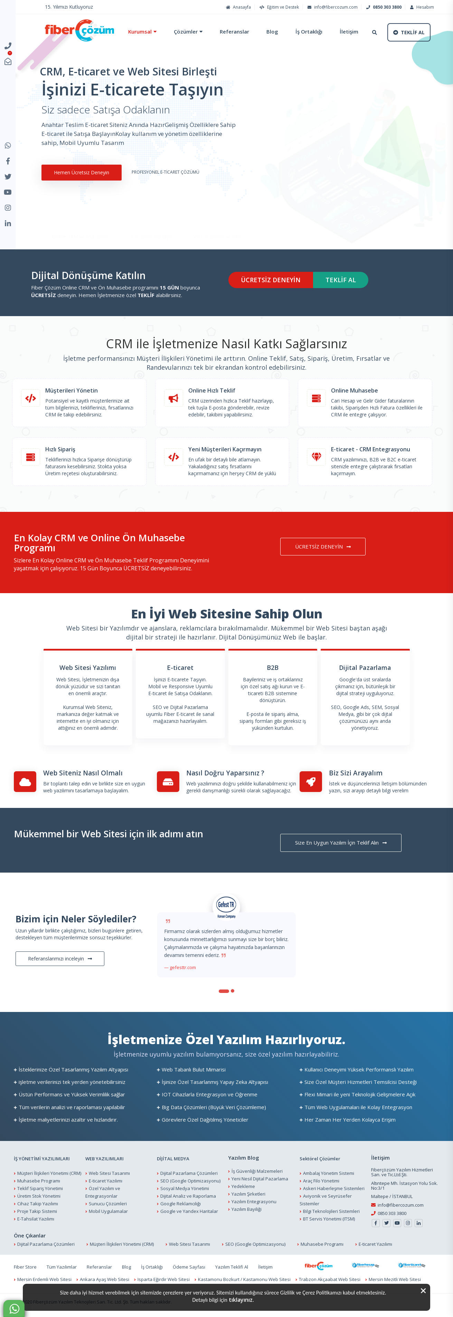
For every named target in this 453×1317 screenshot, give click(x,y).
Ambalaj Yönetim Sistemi (328, 1173)
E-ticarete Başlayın (151, 216)
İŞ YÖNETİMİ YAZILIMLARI (42, 1158)
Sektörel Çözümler (320, 1158)
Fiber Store (25, 1267)
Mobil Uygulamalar (108, 1211)
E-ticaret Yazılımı (105, 1181)
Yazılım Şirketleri (248, 1194)
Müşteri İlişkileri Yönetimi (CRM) (49, 1173)
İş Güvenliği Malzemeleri (257, 1171)
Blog (272, 31)
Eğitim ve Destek (278, 7)
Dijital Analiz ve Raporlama (188, 1196)
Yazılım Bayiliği (247, 1209)
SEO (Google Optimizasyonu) (190, 1181)
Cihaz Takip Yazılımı (37, 1203)
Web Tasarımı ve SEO (218, 216)
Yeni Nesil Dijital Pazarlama (260, 1179)
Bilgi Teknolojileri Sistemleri (331, 1211)
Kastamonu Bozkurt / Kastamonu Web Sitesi (244, 1279)
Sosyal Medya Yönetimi (184, 1188)
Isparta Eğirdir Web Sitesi (164, 1279)
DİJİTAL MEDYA (173, 1158)
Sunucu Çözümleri (108, 1203)
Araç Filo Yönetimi (321, 1181)
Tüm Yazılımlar (62, 1267)
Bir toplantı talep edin (67, 783)
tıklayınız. (241, 1300)
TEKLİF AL (340, 280)
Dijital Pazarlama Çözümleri (189, 1173)
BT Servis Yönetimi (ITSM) (329, 1219)
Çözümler (186, 31)
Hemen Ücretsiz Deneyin (80, 172)
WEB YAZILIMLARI (104, 1158)
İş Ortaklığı (308, 31)
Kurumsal (140, 31)
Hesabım (421, 7)
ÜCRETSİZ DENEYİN (271, 280)
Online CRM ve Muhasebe (81, 216)
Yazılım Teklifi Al (231, 1267)
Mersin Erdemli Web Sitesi (44, 1279)
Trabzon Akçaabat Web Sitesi (329, 1279)
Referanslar (234, 31)
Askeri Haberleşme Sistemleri (334, 1188)
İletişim (349, 31)
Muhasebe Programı (38, 1181)
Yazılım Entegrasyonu (254, 1201)
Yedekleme (243, 1186)
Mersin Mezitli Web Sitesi (395, 1279)
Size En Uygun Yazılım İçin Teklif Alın (341, 842)
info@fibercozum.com (332, 7)
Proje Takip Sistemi (37, 1211)
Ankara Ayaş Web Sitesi (104, 1279)
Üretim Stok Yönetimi (38, 1196)
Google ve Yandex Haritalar (189, 1211)
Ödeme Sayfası (189, 1267)
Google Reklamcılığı (180, 1203)
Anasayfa (237, 7)
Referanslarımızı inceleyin (60, 958)
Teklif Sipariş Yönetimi (40, 1188)
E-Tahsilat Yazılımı (35, 1219)
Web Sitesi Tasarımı (109, 1173)
